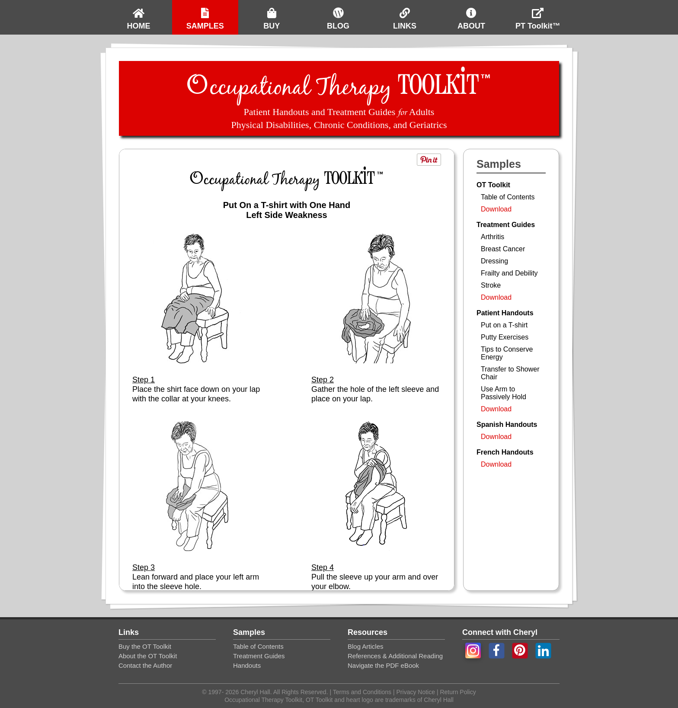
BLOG (338, 15)
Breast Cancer (503, 249)
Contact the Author (145, 665)
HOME (138, 15)
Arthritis (492, 236)
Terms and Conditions (363, 692)
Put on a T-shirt (504, 325)
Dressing (494, 261)
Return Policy (457, 692)
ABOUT (471, 15)
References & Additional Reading (395, 656)
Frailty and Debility (509, 273)
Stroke (491, 285)
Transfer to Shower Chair (510, 373)
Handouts (247, 665)
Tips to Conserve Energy (507, 353)
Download (496, 209)
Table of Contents (508, 197)
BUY (271, 15)
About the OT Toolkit (147, 656)
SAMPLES (205, 15)
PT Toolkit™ (537, 15)
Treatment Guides (259, 656)
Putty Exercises (504, 337)
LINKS (404, 15)
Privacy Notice (416, 692)
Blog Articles (366, 646)
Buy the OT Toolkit (144, 646)
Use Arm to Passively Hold (503, 392)
